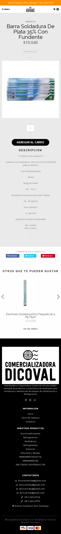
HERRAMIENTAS (30, 461)
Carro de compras (31, 418)
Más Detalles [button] (30, 52)
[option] (30, 306)
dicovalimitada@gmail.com (30, 481)
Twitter (30, 256)
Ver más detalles (30, 329)
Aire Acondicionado (30, 434)
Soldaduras (30, 441)
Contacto (30, 422)
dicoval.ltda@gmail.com (30, 493)
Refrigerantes (30, 445)
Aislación (30, 449)
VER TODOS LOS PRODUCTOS (30, 465)
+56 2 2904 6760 (30, 501)
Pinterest (47, 256)
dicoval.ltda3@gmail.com (30, 489)
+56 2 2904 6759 (30, 497)
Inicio (30, 414)
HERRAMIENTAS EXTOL (30, 457)
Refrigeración (30, 437)
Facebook (12, 256)
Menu (6, 9)
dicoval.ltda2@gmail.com (30, 485)
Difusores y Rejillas (30, 453)
